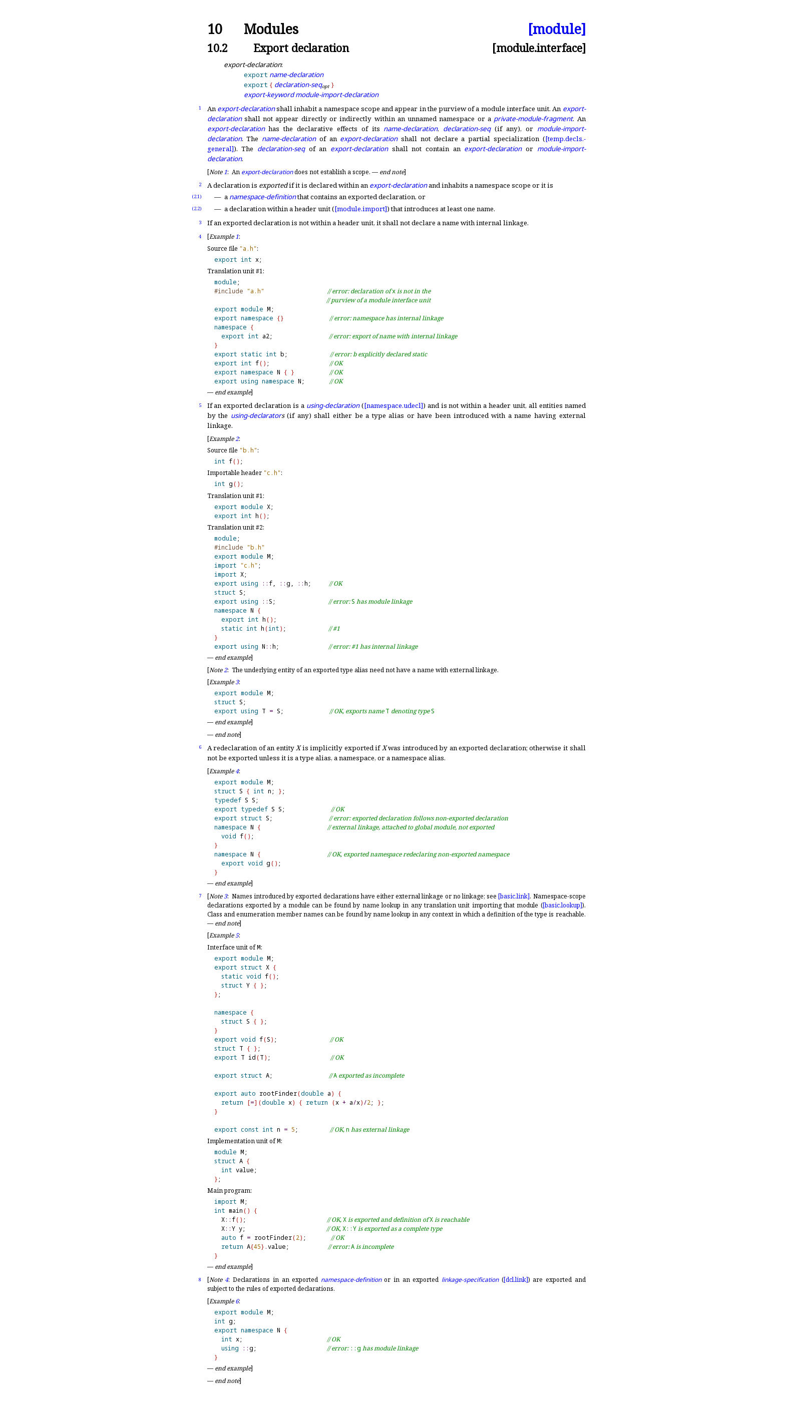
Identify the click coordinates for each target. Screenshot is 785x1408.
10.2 (217, 48)
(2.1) (196, 196)
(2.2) (196, 208)
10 (214, 29)
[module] (557, 29)
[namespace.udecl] (393, 405)
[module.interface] (539, 48)
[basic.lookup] (562, 905)
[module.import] (360, 208)
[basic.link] (514, 896)
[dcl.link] (516, 1279)
